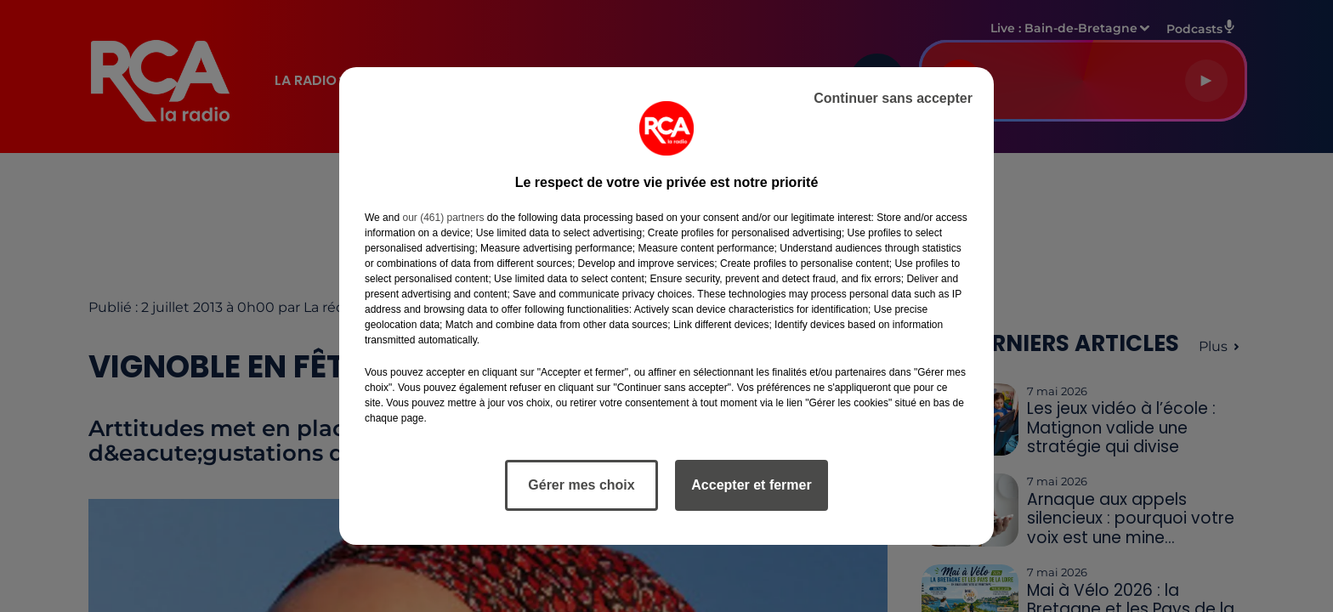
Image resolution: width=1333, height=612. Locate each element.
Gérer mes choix (581, 485)
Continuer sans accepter (893, 98)
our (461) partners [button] (443, 218)
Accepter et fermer (751, 485)
